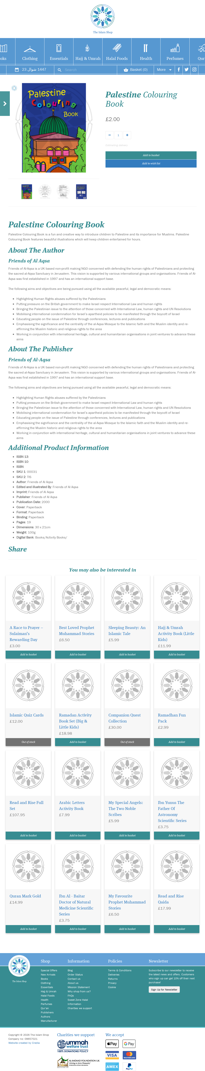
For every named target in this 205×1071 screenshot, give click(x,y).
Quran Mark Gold (25, 896)
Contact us (74, 979)
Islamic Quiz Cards (27, 715)
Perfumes (175, 59)
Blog (70, 970)
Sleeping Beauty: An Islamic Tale (127, 631)
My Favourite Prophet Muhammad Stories (127, 902)
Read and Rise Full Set (26, 806)
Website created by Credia (24, 1043)
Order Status (75, 974)
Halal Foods (117, 59)
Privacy (112, 983)
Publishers (47, 1012)
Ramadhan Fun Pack (172, 718)
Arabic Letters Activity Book (72, 806)
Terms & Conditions (120, 970)
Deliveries (114, 974)
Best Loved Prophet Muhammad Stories (76, 631)
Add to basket (151, 155)
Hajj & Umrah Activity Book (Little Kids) (176, 634)
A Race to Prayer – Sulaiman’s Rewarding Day (26, 634)
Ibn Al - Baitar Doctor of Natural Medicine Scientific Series (76, 905)
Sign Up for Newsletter (164, 989)
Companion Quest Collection (125, 718)
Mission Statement (79, 987)
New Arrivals (48, 974)
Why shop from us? (79, 991)
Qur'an (45, 1008)
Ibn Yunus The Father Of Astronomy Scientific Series (172, 812)
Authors (45, 1016)
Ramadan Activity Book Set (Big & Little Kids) (75, 721)
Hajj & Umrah (87, 59)
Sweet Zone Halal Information (78, 1002)
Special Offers (49, 970)
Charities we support (80, 1008)
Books (44, 979)
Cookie (112, 987)
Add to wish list (151, 163)
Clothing (30, 59)
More (164, 69)
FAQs (71, 995)
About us (73, 983)
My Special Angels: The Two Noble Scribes (126, 809)
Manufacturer (49, 1021)
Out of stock (28, 742)
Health (146, 59)
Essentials (59, 59)
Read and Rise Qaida (171, 899)
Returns (113, 979)
